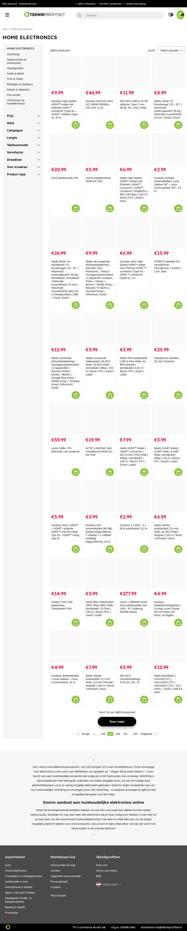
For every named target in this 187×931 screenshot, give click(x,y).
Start (5, 29)
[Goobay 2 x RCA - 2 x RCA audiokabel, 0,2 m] (134, 496)
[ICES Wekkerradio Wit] (65, 149)
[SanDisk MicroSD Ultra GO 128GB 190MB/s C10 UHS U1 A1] (99, 72)
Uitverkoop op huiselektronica (16, 102)
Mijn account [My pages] (58, 895)
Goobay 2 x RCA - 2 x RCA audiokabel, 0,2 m (134, 527)
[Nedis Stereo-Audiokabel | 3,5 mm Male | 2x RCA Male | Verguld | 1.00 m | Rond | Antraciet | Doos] (168, 496)
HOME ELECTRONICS (21, 29)
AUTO (8, 865)
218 (103, 734)
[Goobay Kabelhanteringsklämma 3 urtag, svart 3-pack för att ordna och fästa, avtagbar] (168, 573)
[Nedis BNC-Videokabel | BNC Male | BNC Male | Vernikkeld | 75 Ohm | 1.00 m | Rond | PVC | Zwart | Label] (99, 573)
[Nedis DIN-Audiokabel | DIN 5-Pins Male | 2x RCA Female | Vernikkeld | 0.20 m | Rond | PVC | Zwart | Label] (134, 329)
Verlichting (13, 54)
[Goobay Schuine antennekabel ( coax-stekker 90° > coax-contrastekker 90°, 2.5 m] (168, 149)
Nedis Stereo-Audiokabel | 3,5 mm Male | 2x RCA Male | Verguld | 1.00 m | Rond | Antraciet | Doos (168, 532)
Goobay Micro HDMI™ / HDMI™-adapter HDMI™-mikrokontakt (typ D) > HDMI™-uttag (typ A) (65, 532)
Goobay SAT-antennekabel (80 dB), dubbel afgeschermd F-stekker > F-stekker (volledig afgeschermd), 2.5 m (99, 533)
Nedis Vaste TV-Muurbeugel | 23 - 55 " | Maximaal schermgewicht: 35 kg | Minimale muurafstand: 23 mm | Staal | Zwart (168, 109)
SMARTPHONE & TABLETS (18, 887)
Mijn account (9, 3)
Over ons (101, 865)
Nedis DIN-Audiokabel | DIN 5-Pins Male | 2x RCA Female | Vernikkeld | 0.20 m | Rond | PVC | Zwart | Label (133, 366)
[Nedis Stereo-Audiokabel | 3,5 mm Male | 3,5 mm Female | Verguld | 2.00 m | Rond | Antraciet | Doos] (99, 647)
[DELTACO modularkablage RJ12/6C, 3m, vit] (134, 647)
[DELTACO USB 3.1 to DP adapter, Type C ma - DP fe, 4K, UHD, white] (134, 72)
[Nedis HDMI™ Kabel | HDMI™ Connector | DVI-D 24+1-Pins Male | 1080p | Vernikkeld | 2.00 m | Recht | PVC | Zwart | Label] (134, 419)
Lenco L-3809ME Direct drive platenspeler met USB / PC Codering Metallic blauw (133, 607)
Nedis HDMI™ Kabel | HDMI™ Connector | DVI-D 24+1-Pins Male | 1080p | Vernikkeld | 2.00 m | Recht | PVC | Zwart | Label (134, 456)
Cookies (56, 887)
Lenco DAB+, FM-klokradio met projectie (65, 450)
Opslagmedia (15, 68)
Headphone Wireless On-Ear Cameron (166, 359)
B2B (98, 876)
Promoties (11, 912)
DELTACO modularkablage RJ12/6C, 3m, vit (130, 679)
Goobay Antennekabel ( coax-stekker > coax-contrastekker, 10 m (65, 679)
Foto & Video (15, 78)
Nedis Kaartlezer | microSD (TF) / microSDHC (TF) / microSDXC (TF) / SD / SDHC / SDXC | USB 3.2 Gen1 (168, 684)
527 (136, 734)
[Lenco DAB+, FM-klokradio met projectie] (65, 419)
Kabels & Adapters (18, 89)
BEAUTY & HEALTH (15, 907)
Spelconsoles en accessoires (16, 61)
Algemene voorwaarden (66, 876)
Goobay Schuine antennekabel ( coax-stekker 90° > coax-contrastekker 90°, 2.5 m (167, 184)
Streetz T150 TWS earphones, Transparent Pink (61, 605)
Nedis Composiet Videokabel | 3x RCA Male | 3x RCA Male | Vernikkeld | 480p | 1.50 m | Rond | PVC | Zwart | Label (100, 366)
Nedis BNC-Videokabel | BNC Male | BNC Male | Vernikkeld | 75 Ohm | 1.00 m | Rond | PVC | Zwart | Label (100, 608)
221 (125, 734)
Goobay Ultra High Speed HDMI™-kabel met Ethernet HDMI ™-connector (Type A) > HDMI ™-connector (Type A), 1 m (133, 270)
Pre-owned (13, 95)
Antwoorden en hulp (63, 865)
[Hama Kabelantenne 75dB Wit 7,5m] (99, 149)
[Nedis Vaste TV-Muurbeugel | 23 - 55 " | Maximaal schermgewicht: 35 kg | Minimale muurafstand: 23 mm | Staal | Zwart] (168, 72)
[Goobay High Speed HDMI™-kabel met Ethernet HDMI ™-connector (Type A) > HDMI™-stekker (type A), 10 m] (65, 72)
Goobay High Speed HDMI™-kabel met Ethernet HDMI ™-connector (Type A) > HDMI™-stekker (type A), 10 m (64, 109)
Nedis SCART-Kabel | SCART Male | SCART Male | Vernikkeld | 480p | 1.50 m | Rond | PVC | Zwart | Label (167, 455)
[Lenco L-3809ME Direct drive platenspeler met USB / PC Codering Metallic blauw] (134, 573)
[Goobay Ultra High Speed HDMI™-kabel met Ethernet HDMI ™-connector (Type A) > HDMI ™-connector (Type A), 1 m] (134, 232)
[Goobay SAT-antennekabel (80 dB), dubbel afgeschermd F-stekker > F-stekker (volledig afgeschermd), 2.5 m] (99, 496)
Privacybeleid (59, 881)
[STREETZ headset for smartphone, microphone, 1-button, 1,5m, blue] (168, 232)
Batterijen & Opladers (20, 84)
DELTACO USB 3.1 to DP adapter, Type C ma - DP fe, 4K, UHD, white (134, 104)
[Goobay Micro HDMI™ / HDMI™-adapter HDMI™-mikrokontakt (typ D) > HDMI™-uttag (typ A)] (65, 496)
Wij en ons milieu (106, 870)
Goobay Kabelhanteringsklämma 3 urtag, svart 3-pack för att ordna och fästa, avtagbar (169, 608)
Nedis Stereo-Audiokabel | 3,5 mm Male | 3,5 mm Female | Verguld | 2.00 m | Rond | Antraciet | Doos (100, 682)
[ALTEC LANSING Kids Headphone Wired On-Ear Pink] (99, 419)
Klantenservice (28, 3)
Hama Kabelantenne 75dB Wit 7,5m (98, 179)
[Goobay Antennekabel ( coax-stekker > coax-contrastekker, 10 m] (65, 647)
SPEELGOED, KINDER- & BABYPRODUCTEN (18, 899)
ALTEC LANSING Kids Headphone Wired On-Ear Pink (99, 451)
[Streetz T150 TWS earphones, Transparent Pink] (65, 573)
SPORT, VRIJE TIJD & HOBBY (20, 892)
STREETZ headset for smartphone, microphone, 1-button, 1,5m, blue (167, 266)
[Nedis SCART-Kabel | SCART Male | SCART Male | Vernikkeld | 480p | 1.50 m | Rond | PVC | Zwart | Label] (168, 419)
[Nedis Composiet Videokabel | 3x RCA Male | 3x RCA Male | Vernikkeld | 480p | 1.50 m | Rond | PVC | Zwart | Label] (99, 329)
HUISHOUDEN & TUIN (16, 881)
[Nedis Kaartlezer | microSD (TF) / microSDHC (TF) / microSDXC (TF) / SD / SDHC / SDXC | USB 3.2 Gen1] (168, 647)
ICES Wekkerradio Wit (64, 178)
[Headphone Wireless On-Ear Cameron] (168, 329)
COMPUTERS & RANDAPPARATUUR (23, 876)
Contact (55, 870)
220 (118, 734)
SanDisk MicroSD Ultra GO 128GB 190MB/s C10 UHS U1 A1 (99, 104)
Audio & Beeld (15, 73)
